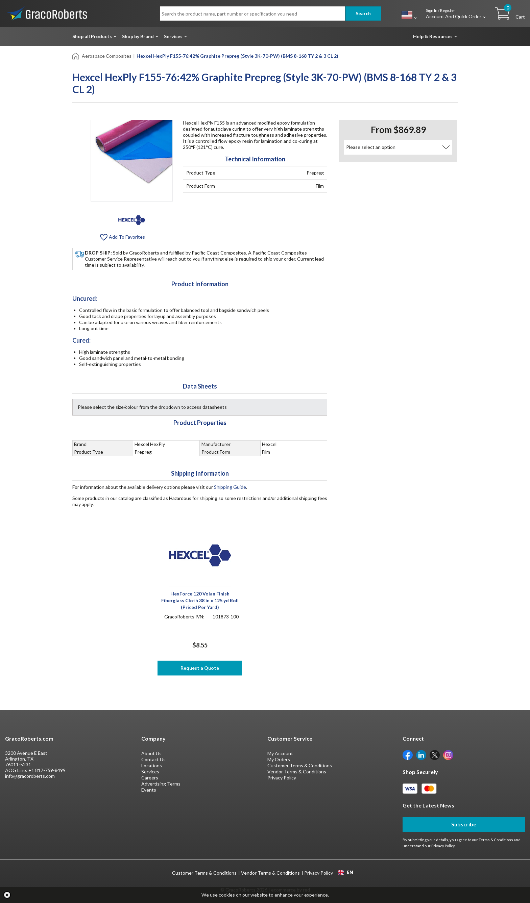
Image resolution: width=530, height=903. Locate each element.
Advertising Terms (160, 784)
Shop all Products (92, 36)
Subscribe (463, 824)
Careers (149, 777)
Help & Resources (433, 36)
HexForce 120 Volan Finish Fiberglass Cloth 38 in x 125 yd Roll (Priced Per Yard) (200, 600)
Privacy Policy (281, 777)
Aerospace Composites (106, 56)
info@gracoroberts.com (30, 776)
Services (173, 36)
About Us (151, 753)
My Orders (278, 759)
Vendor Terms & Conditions (296, 771)
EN (345, 872)
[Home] (76, 55)
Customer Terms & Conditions (299, 765)
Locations (151, 765)
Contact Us (153, 759)
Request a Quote (199, 668)
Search (363, 13)
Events (148, 790)
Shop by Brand (138, 36)
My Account (280, 753)
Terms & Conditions (496, 840)
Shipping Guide (230, 487)
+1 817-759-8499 (47, 770)
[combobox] (345, 872)
